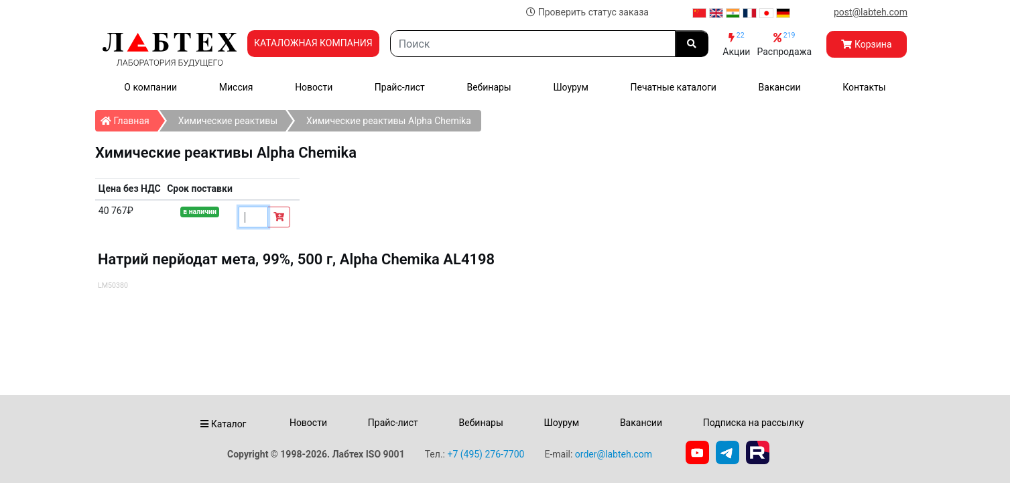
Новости (313, 87)
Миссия (236, 87)
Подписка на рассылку (753, 422)
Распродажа (784, 44)
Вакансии (780, 87)
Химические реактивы (227, 120)
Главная (129, 118)
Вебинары (488, 87)
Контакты (863, 87)
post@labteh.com (870, 12)
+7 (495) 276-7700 (485, 454)
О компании (150, 87)
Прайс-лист (400, 87)
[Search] (533, 43)
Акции (736, 44)
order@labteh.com (613, 454)
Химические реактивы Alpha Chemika (388, 120)
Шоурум (570, 87)
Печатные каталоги (673, 87)
